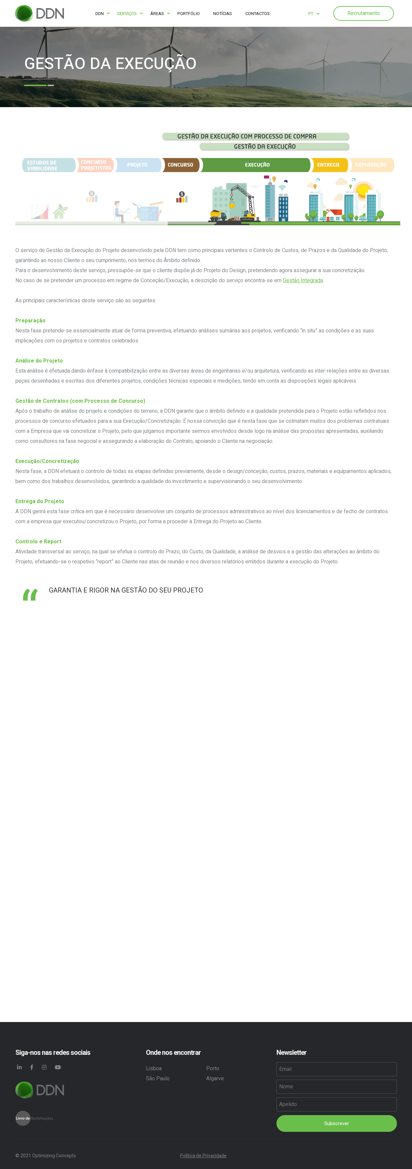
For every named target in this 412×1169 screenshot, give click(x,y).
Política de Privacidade (203, 1155)
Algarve (215, 1079)
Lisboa (154, 1069)
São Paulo (158, 1079)
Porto (212, 1069)
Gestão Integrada (303, 281)
